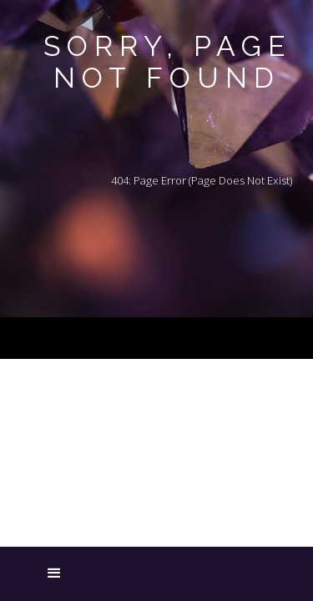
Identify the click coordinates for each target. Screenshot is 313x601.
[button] (29, 574)
